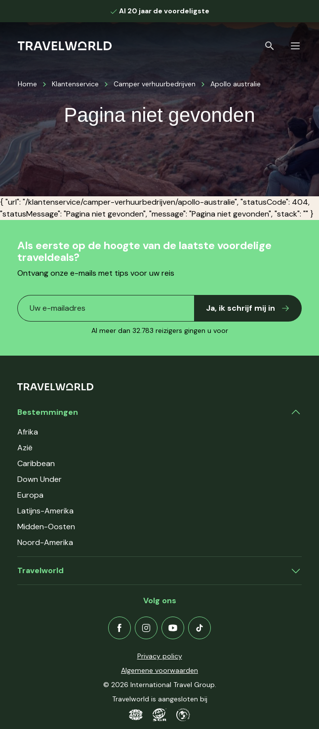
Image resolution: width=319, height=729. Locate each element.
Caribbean (36, 463)
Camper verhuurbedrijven (155, 83)
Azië (25, 447)
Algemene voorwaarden (159, 670)
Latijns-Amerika (45, 511)
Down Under (39, 479)
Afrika (27, 432)
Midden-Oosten (46, 526)
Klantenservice (75, 83)
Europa (30, 495)
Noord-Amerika (45, 542)
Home (27, 83)
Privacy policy (159, 656)
